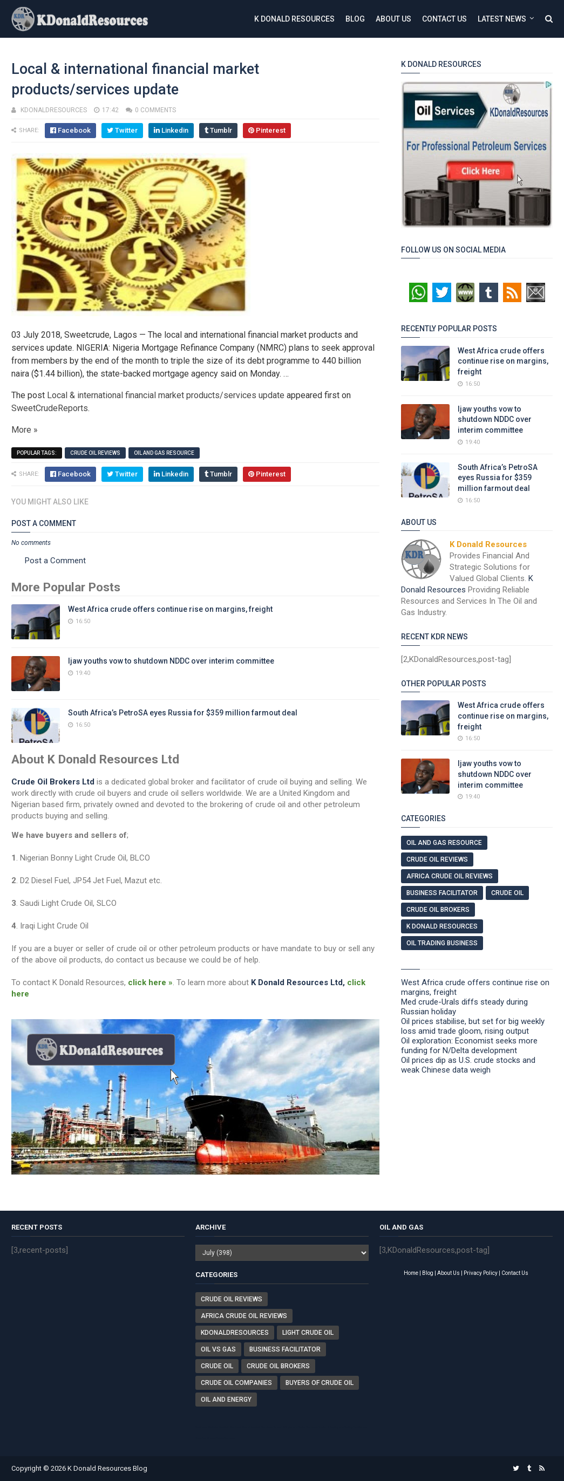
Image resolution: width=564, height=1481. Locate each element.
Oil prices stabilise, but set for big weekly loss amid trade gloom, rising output (473, 1026)
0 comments (155, 110)
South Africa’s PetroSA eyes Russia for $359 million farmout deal (182, 712)
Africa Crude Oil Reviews (449, 876)
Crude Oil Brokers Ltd (52, 782)
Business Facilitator (442, 893)
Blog (355, 19)
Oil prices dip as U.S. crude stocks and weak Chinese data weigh (468, 1065)
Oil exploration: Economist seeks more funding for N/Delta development (469, 1045)
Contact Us (444, 19)
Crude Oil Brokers (438, 909)
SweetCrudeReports (49, 408)
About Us (393, 19)
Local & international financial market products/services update (165, 395)
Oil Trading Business (442, 943)
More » (24, 430)
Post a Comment (55, 560)
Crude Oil (507, 893)
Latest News (502, 19)
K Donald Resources (294, 19)
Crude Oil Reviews (95, 453)
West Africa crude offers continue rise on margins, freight (170, 609)
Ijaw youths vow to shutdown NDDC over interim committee (171, 661)
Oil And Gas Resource (164, 453)
